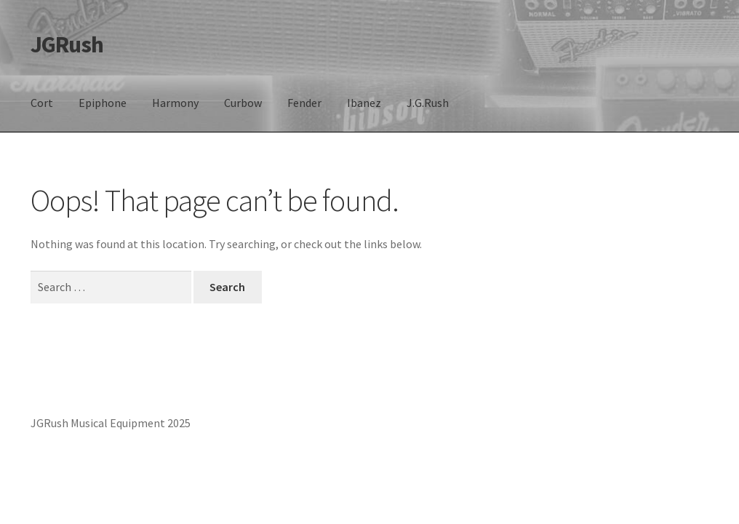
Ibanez (364, 102)
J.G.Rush (428, 102)
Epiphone (103, 102)
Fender (304, 102)
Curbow (243, 102)
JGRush (67, 44)
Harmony (175, 102)
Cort (42, 102)
